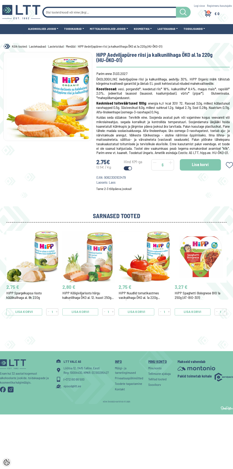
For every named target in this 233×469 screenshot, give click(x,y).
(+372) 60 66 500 (74, 379)
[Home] (7, 46)
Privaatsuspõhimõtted (129, 378)
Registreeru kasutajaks (219, 5)
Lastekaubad (166, 28)
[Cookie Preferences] (6, 462)
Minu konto (155, 368)
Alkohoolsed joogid (42, 28)
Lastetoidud (56, 46)
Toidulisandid (193, 28)
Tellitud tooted (157, 379)
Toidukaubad (73, 28)
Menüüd (70, 46)
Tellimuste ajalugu (159, 373)
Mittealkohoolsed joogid (108, 28)
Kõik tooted (19, 46)
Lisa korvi (200, 164)
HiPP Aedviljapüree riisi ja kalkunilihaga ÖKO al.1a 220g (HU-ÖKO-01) (120, 46)
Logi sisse (199, 5)
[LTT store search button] (183, 12)
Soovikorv (154, 384)
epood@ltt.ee (72, 386)
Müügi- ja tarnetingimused (125, 370)
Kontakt (120, 389)
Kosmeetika (142, 28)
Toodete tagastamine (128, 383)
